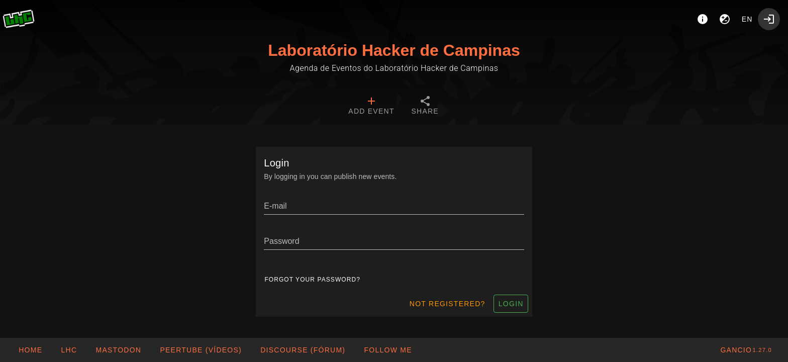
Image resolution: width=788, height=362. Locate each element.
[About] (703, 19)
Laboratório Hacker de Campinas (394, 50)
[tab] (371, 106)
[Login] (769, 19)
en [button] (747, 19)
